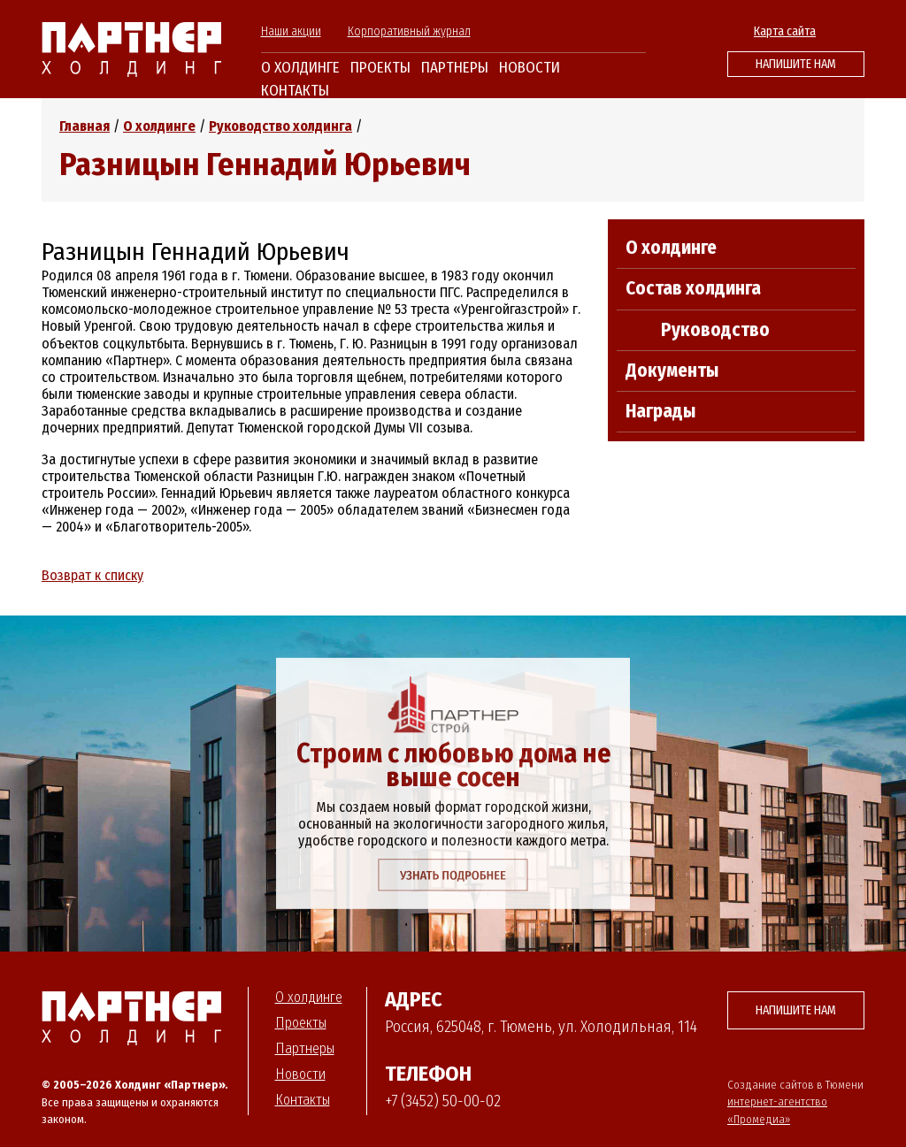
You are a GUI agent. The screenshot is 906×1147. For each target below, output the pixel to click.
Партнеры (454, 67)
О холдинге (300, 67)
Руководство (715, 329)
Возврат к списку (92, 575)
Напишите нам (796, 64)
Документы (672, 370)
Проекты (380, 67)
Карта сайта (785, 31)
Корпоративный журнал (409, 31)
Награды (660, 411)
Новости (529, 67)
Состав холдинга (693, 288)
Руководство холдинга (280, 126)
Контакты (295, 90)
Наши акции (291, 31)
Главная (84, 126)
